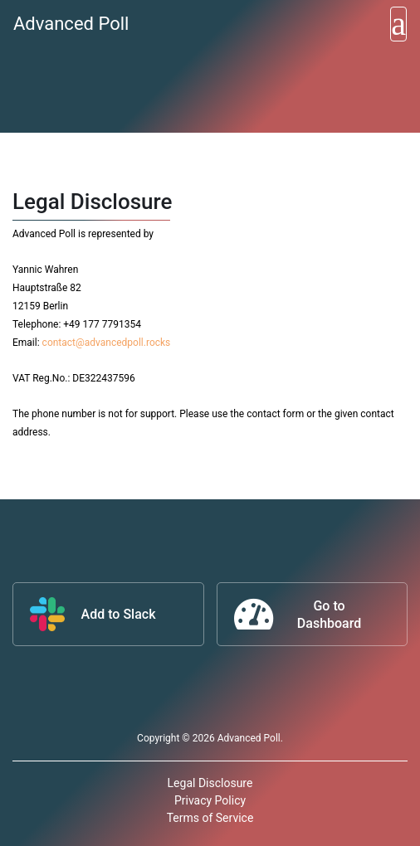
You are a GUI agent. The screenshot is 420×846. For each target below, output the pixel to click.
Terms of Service (210, 817)
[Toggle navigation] (398, 24)
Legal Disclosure (210, 783)
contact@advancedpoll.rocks (106, 342)
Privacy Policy (210, 800)
